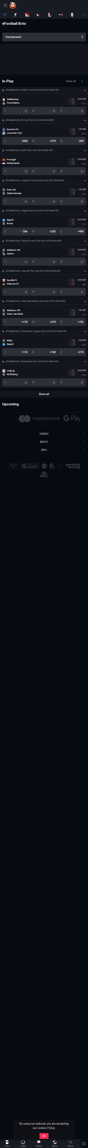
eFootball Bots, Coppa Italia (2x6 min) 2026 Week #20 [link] (32, 210)
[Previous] (6, 419)
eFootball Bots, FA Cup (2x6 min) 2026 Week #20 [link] (30, 120)
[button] (44, 90)
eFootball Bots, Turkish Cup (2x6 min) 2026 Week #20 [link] (32, 90)
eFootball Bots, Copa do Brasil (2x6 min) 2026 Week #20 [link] (34, 241)
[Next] (82, 419)
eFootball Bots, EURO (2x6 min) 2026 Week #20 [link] (29, 150)
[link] (22, 5)
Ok (44, 1136)
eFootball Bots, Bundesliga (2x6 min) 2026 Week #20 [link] (32, 361)
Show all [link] (71, 81)
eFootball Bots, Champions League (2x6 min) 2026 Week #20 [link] (36, 331)
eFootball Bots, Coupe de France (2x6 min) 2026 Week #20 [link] (35, 180)
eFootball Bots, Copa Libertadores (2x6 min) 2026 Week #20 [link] (35, 301)
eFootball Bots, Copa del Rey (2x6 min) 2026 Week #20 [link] (33, 271)
